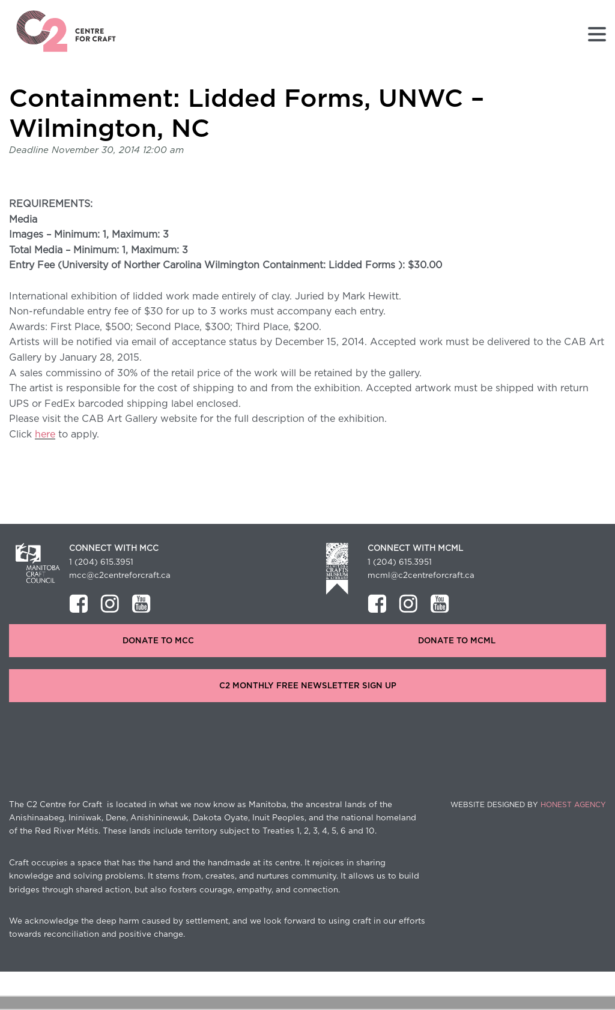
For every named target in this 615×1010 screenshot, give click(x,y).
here (45, 434)
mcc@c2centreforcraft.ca (120, 575)
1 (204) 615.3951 (101, 562)
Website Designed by (528, 804)
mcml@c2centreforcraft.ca (421, 575)
